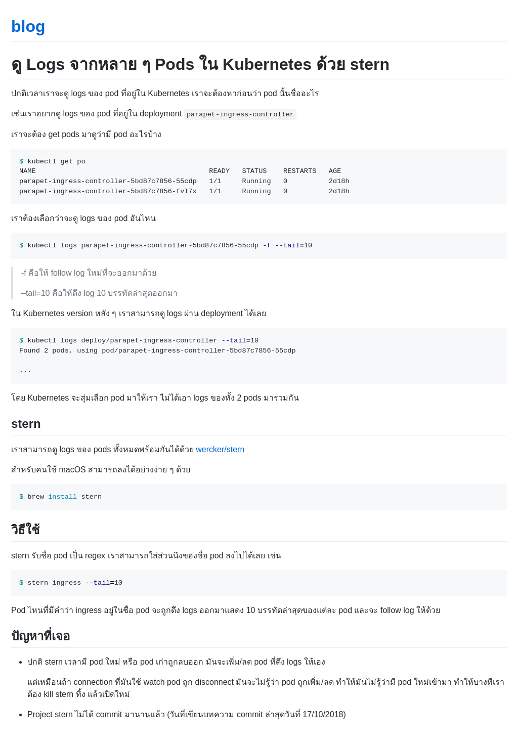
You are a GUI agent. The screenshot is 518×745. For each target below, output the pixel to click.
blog (28, 26)
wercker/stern (220, 449)
